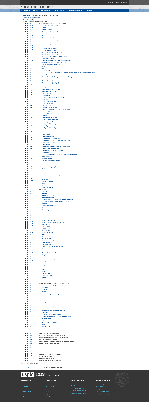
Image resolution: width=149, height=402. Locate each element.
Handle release (45, 214)
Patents (23, 384)
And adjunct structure (48, 58)
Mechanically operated (48, 205)
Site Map (48, 396)
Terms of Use (50, 389)
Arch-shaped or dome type (48, 91)
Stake (43, 177)
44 (30, 279)
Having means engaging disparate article (52, 167)
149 (31, 142)
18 (30, 195)
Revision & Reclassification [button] (42, 10)
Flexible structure (47, 93)
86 (30, 326)
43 (30, 277)
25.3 (31, 220)
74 (30, 301)
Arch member (46, 115)
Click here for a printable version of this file (30, 17)
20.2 (31, 203)
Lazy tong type (46, 105)
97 (30, 76)
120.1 (31, 181)
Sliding (44, 269)
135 (31, 113)
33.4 (31, 250)
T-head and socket (46, 242)
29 (30, 240)
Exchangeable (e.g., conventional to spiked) (53, 310)
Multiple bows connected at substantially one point (56, 109)
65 (30, 283)
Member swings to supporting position (52, 150)
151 (31, 146)
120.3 (31, 185)
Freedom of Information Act (78, 390)
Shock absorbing (46, 318)
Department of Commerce (103, 391)
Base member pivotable (48, 142)
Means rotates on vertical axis (50, 148)
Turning (44, 277)
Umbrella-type (46, 79)
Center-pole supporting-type (49, 81)
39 (30, 269)
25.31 (31, 222)
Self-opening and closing (48, 210)
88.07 (31, 37)
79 (30, 312)
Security (48, 391)
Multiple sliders (46, 226)
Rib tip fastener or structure (48, 255)
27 (30, 236)
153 (31, 150)
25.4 (31, 230)
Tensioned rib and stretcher (48, 212)
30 (30, 242)
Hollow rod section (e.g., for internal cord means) (55, 97)
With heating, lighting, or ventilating (51, 64)
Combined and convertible (49, 285)
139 (31, 121)
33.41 (31, 252)
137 (31, 117)
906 (31, 345)
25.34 (31, 228)
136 (31, 115)
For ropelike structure (48, 187)
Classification (25, 10)
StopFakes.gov (100, 386)
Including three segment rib (48, 220)
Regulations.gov (100, 384)
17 (30, 193)
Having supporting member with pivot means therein (56, 146)
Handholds (44, 298)
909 (31, 351)
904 (31, 341)
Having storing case (47, 263)
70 (30, 293)
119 (31, 179)
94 (30, 70)
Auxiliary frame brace (47, 236)
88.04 (31, 31)
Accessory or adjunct (47, 181)
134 (31, 111)
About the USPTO (26, 391)
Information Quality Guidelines (79, 393)
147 (31, 138)
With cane (44, 193)
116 (31, 172)
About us (110, 2)
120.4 (31, 187)
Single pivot (45, 152)
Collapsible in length (47, 216)
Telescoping (44, 126)
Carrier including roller (48, 46)
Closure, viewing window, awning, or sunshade (54, 175)
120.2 (31, 183)
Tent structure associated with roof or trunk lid (54, 56)
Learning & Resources (27, 389)
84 (30, 322)
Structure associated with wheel (50, 36)
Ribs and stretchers (47, 244)
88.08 (31, 39)
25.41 (31, 232)
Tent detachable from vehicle (50, 54)
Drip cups (44, 281)
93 (30, 68)
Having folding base (47, 111)
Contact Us (24, 399)
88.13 (31, 50)
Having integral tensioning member (50, 89)
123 (31, 89)
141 (31, 125)
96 (30, 74)
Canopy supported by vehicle (50, 25)
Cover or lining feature (48, 248)
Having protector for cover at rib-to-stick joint (53, 257)
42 (30, 275)
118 (31, 176)
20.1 (31, 201)
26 (30, 234)
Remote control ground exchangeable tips (52, 294)
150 (31, 144)
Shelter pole (45, 169)
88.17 (31, 58)
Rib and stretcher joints (48, 240)
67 (30, 287)
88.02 (31, 27)
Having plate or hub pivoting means (51, 138)
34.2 (31, 262)
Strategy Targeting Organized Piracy (106, 394)
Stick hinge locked (47, 275)
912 (31, 358)
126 (31, 95)
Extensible (44, 291)
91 (30, 64)
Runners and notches (47, 238)
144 (31, 131)
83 (30, 320)
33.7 (31, 258)
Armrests (43, 300)
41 (30, 273)
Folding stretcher (46, 228)
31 (30, 244)
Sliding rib (44, 234)
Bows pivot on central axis (49, 107)
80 (30, 314)
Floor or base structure (48, 173)
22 (30, 209)
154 (31, 152)
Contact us (124, 2)
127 (31, 97)
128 (31, 99)
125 (31, 93)
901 (31, 335)
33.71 (31, 260)
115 (31, 170)
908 (31, 349)
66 (30, 285)
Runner (43, 267)
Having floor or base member (50, 117)
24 (30, 213)
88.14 (31, 52)
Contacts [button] (89, 10)
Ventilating (44, 68)
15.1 (31, 189)
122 (31, 86)
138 (31, 119)
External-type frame (46, 156)
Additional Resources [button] (75, 10)
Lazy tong (44, 218)
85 (30, 324)
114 (31, 168)
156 (31, 156)
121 (31, 84)
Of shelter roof (46, 70)
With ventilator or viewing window (50, 259)
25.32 (31, 224)
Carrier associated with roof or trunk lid (52, 38)
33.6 (31, 256)
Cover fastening (46, 179)
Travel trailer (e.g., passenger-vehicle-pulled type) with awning (58, 44)
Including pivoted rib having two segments (52, 222)
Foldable (43, 130)
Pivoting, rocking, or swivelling (49, 322)
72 (30, 297)
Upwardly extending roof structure (51, 160)
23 (30, 211)
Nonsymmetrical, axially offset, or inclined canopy (55, 201)
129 (31, 101)
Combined (45, 74)
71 (30, 295)
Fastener (43, 250)
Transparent (45, 261)
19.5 (31, 199)
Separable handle (47, 306)
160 (31, 164)
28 (30, 238)
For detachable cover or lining (50, 253)
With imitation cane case (48, 195)
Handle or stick (45, 230)
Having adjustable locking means (51, 124)
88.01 (31, 25)
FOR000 (30, 367)
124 (31, 91)
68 (30, 289)
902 (31, 337)
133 (31, 109)
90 (30, 62)
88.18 (31, 60)
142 (31, 127)
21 (30, 207)
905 (31, 343)
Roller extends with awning (49, 48)
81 (30, 316)
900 (31, 333)
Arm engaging (45, 296)
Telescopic (45, 304)
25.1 (31, 215)
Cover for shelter (46, 171)
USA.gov (98, 389)
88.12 (31, 48)
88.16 (31, 56)
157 (31, 158)
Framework (45, 85)
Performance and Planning (78, 388)
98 (30, 78)
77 (30, 307)
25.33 (31, 226)
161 (31, 166)
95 (30, 72)
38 (30, 267)
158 (31, 160)
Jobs (117, 2)
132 (31, 107)
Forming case (46, 144)
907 (31, 347)
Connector (44, 185)
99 (30, 80)
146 (31, 136)
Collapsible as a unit (47, 95)
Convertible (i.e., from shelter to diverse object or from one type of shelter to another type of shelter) (69, 72)
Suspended (45, 208)
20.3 (31, 205)
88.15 (31, 54)
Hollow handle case (47, 232)
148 (31, 140)
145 (31, 134)
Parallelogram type (46, 158)
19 (30, 197)
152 (31, 148)
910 (31, 354)
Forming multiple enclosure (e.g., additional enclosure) (57, 60)
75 (30, 303)
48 (30, 281)
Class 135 (26, 15)
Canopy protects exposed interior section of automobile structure (59, 42)
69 (30, 291)
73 (30, 299)
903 (31, 339)
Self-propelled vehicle (47, 29)
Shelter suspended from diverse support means (54, 62)
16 (30, 191)
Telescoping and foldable (48, 122)
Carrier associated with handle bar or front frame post (56, 31)
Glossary (23, 394)
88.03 (31, 29)
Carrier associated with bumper (50, 40)
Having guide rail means (49, 101)
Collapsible (45, 99)
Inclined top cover (47, 164)
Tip (42, 279)
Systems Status (50, 394)
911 (31, 356)
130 (31, 103)
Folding (44, 302)
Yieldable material (46, 326)
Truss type (44, 87)
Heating (43, 66)
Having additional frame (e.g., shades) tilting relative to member (59, 154)
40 (30, 271)
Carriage (43, 27)
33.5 (31, 254)
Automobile (44, 33)
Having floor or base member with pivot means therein (56, 140)
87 (30, 23)
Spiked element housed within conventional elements (56, 316)
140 (31, 123)
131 (31, 105)
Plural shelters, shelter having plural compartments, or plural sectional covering (63, 77)
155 (31, 154)
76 (30, 305)
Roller (43, 324)
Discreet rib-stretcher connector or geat (52, 246)
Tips (43, 308)
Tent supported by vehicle (49, 50)
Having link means (47, 103)
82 (30, 318)
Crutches (44, 289)
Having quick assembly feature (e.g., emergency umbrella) (57, 199)
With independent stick (47, 197)
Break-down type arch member (50, 119)
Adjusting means (45, 183)
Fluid (43, 320)
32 (30, 246)
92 (30, 66)
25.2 (31, 217)
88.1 (31, 43)
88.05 (31, 33)
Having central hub (47, 113)
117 (31, 174)
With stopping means (48, 136)
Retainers (44, 265)
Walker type (45, 287)
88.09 (31, 41)
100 (31, 82)
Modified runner (46, 273)
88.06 (31, 35)
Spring (44, 271)
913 (31, 360)
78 (30, 310)
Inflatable (44, 203)
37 (30, 265)
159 (31, 162)
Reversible (45, 312)
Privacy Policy (50, 386)
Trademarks (24, 386)
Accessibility (49, 384)
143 (31, 129)
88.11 (31, 45)
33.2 (31, 248)
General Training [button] (60, 10)
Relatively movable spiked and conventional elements (56, 314)
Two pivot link (46, 224)
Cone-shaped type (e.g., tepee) (50, 83)
